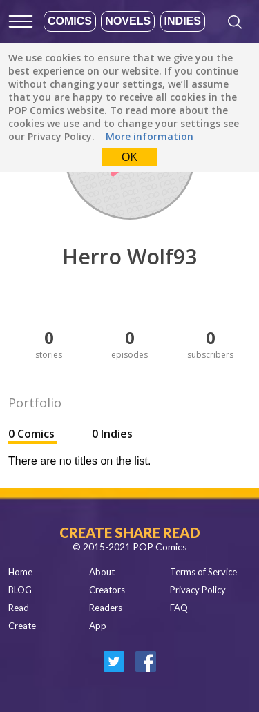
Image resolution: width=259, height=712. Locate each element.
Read (18, 607)
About (102, 571)
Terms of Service (203, 571)
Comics (70, 21)
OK (129, 157)
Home (20, 571)
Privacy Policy (198, 589)
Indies (182, 21)
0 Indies (112, 433)
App (97, 625)
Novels (128, 21)
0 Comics (32, 433)
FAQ (179, 607)
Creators (107, 589)
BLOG (20, 589)
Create (22, 625)
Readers (105, 607)
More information (149, 136)
